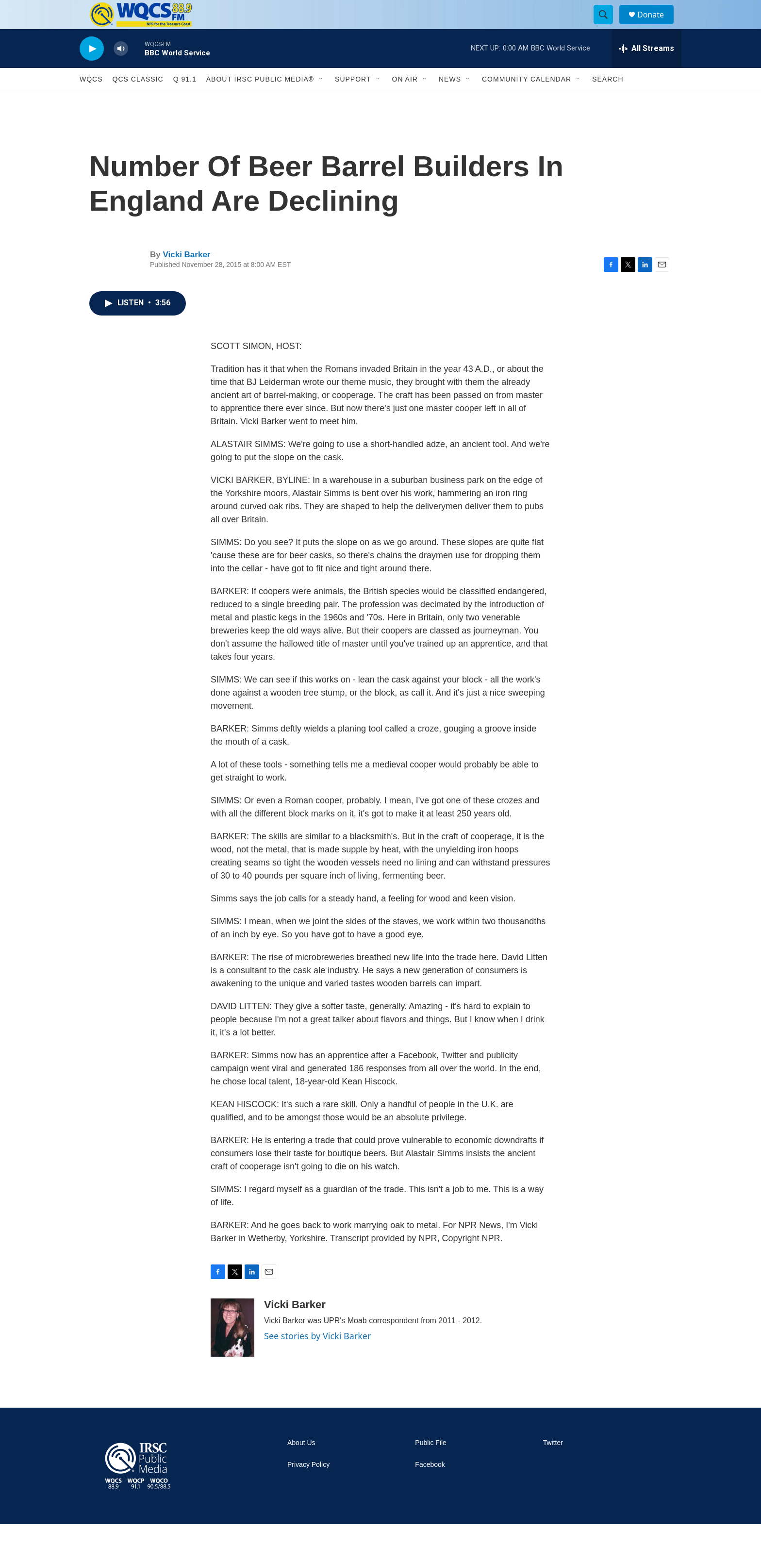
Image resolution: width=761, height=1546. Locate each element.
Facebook (430, 1486)
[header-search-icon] (607, 25)
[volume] (121, 71)
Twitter (553, 1464)
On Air (405, 101)
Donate (657, 25)
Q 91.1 (185, 101)
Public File (431, 1464)
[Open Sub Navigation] (321, 101)
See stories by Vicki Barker (317, 1357)
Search (607, 101)
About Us (301, 1464)
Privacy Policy (308, 1486)
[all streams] (646, 70)
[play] (91, 70)
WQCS (91, 101)
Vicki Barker (186, 276)
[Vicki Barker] (232, 1349)
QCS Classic (138, 101)
